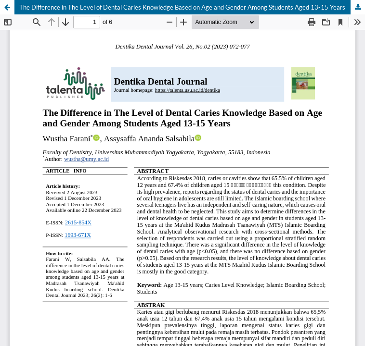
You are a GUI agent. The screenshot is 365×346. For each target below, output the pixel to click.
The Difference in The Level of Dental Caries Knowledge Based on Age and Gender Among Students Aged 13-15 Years (182, 7)
